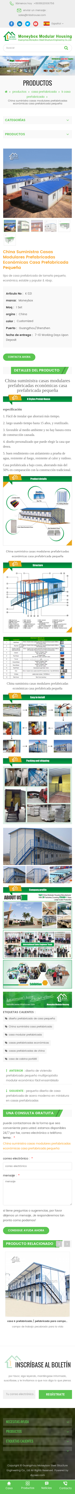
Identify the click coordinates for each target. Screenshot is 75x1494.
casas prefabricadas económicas (27, 1043)
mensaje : (11, 1175)
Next (67, 1244)
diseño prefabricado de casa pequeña (30, 1019)
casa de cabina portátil (21, 1059)
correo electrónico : (18, 1158)
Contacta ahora (19, 357)
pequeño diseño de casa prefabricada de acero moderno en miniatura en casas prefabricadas (37, 1096)
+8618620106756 (44, 3)
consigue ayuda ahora (26, 1230)
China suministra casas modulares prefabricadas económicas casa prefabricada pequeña (37, 1146)
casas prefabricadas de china (25, 1051)
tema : (9, 1137)
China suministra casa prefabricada (28, 1027)
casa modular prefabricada (23, 1035)
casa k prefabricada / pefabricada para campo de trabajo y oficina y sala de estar (38, 1321)
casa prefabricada (44, 91)
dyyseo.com (37, 1475)
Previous (59, 1244)
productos (19, 91)
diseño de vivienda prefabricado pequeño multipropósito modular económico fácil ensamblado (32, 1075)
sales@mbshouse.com (32, 15)
